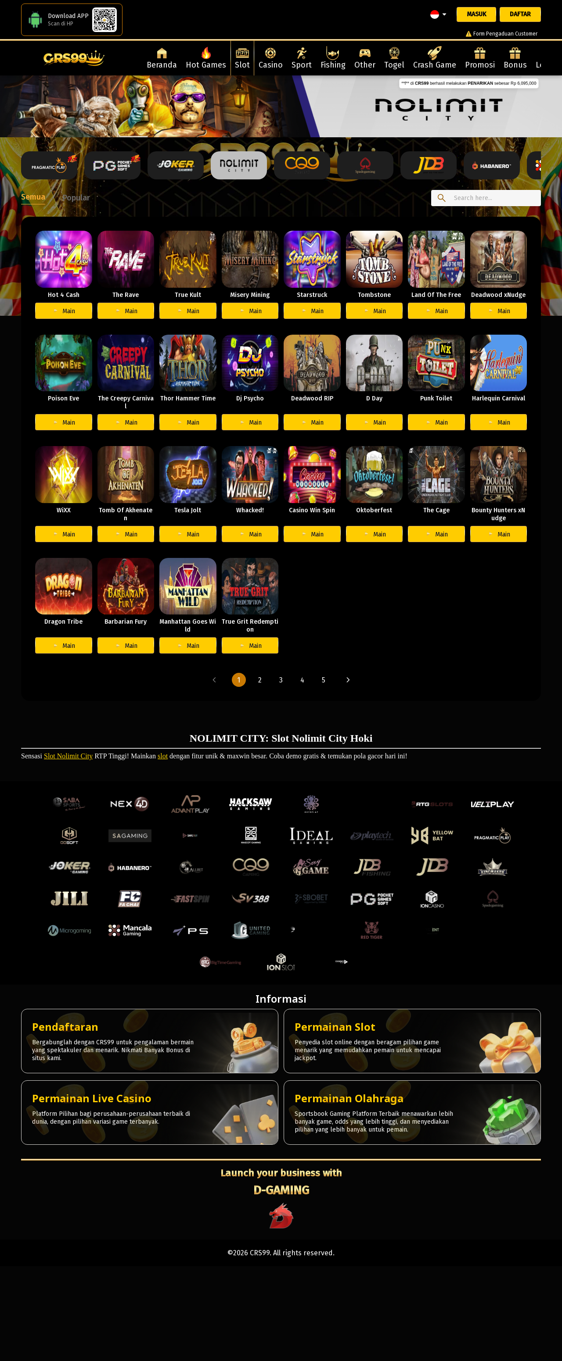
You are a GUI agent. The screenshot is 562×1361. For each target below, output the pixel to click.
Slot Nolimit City (68, 756)
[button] (214, 680)
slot (163, 756)
